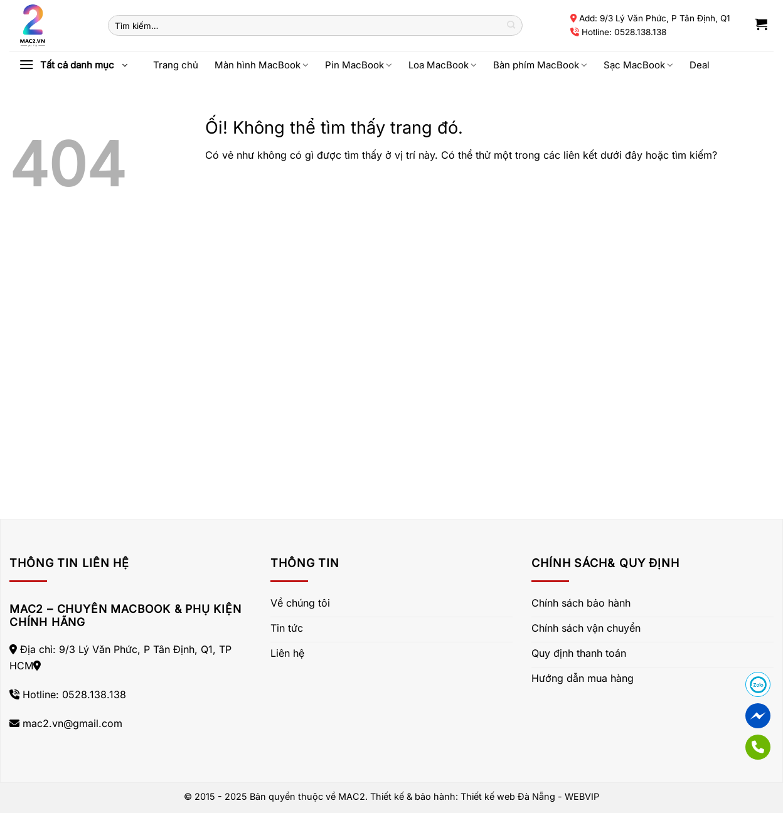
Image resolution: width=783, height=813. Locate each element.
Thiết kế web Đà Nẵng (508, 796)
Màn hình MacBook (262, 65)
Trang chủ (175, 65)
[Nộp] (511, 25)
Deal (700, 65)
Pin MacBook (358, 65)
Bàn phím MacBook (540, 65)
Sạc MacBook (638, 65)
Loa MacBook (442, 65)
